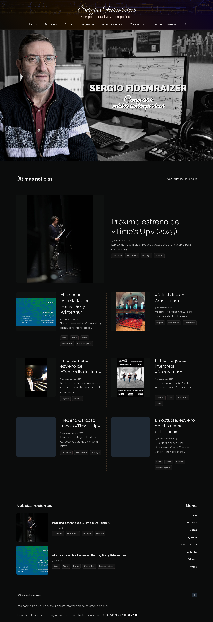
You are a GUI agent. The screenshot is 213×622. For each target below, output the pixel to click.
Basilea (179, 462)
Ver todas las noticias (182, 179)
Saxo (64, 338)
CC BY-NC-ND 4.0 (120, 615)
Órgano (159, 323)
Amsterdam (189, 323)
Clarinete (117, 255)
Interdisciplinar (84, 343)
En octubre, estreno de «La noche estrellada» (175, 426)
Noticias (51, 24)
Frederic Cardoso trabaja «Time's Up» (80, 423)
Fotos (193, 566)
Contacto (137, 24)
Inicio (33, 24)
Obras (69, 24)
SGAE (158, 403)
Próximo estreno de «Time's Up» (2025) (145, 226)
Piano (74, 338)
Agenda (88, 24)
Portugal (146, 255)
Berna (84, 338)
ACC (171, 397)
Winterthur (67, 343)
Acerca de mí (112, 24)
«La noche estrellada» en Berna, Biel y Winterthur (74, 303)
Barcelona (183, 397)
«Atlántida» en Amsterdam (169, 297)
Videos (192, 559)
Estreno (159, 255)
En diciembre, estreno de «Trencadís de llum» (80, 366)
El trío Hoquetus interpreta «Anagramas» (171, 366)
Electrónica (132, 255)
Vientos (160, 397)
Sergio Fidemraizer (31, 595)
